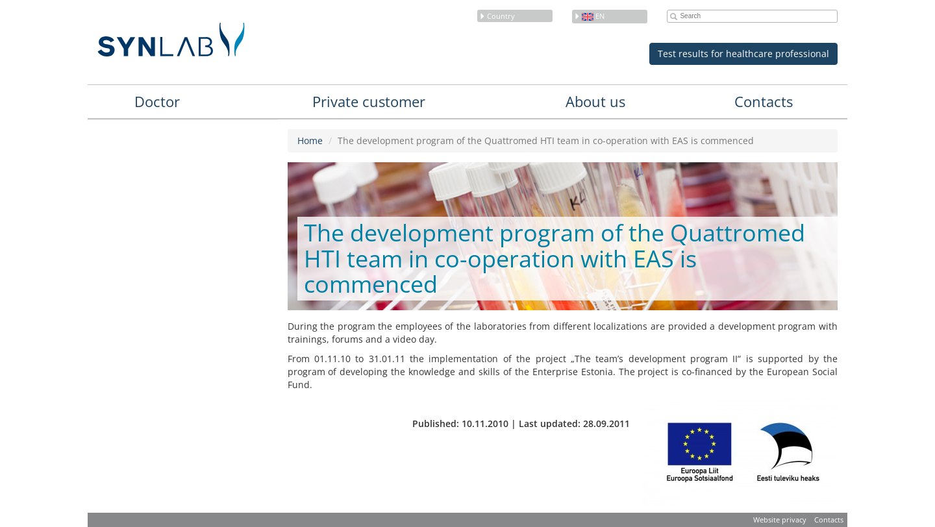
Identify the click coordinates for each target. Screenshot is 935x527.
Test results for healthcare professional (743, 53)
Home (310, 140)
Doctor (157, 101)
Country (497, 16)
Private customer (368, 101)
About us (595, 101)
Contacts (763, 101)
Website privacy (779, 519)
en (589, 16)
